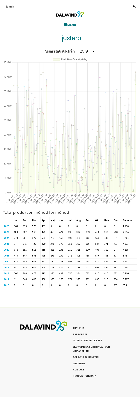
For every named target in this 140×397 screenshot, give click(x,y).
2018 (6, 273)
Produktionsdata (84, 375)
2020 (6, 261)
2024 (6, 238)
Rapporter (80, 334)
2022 (6, 249)
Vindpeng (79, 363)
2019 (6, 267)
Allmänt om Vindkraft (87, 340)
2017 (6, 279)
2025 (6, 232)
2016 (6, 285)
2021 (6, 255)
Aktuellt (78, 328)
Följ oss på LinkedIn (86, 357)
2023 (6, 243)
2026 (6, 226)
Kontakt (78, 369)
